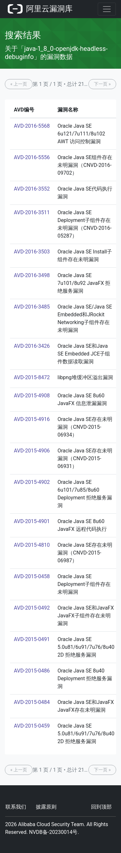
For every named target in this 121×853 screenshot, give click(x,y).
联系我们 (15, 807)
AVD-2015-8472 (32, 377)
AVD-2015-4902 (32, 482)
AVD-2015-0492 (32, 608)
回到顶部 (101, 807)
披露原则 (46, 807)
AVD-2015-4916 (32, 419)
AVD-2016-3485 (32, 307)
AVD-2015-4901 (32, 521)
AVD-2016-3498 (32, 275)
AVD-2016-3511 (32, 212)
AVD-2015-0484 (32, 702)
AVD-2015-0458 (32, 576)
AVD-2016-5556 (32, 157)
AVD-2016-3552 (32, 189)
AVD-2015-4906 (32, 451)
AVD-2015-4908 (32, 395)
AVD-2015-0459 (32, 726)
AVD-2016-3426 (32, 346)
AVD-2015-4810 (32, 545)
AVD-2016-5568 (32, 126)
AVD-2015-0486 (32, 671)
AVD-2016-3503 (32, 252)
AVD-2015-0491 (32, 639)
